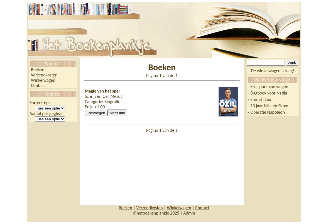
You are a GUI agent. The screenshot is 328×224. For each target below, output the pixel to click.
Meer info (117, 113)
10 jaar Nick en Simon (269, 105)
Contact (38, 85)
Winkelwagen (43, 80)
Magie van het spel (102, 91)
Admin (189, 213)
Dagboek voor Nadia (268, 93)
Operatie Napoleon (267, 112)
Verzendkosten (44, 75)
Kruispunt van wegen (269, 86)
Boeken (37, 69)
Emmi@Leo (260, 99)
